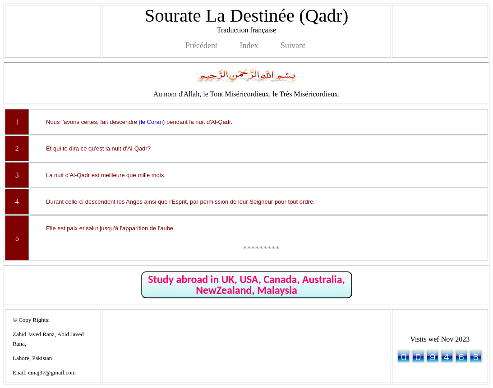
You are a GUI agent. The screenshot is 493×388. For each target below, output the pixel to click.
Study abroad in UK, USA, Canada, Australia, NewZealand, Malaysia (246, 285)
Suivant (293, 45)
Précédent (201, 45)
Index (249, 45)
